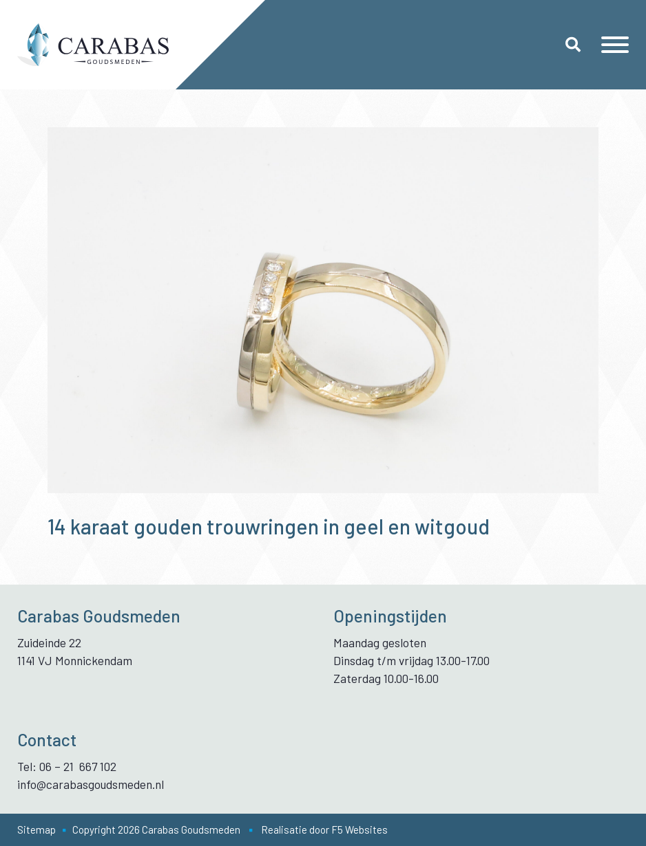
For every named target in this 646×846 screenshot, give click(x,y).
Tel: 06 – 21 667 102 (66, 766)
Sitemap (36, 829)
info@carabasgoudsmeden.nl (90, 784)
